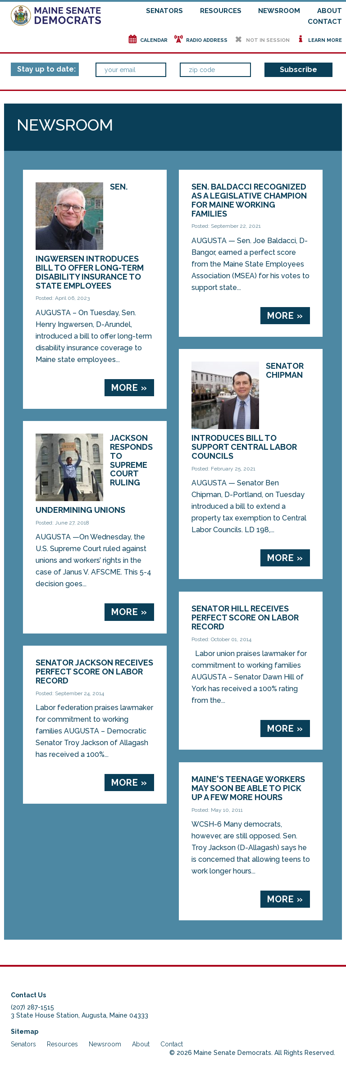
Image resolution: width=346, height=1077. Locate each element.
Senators (164, 11)
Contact (325, 22)
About (329, 11)
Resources (220, 11)
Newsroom (279, 11)
